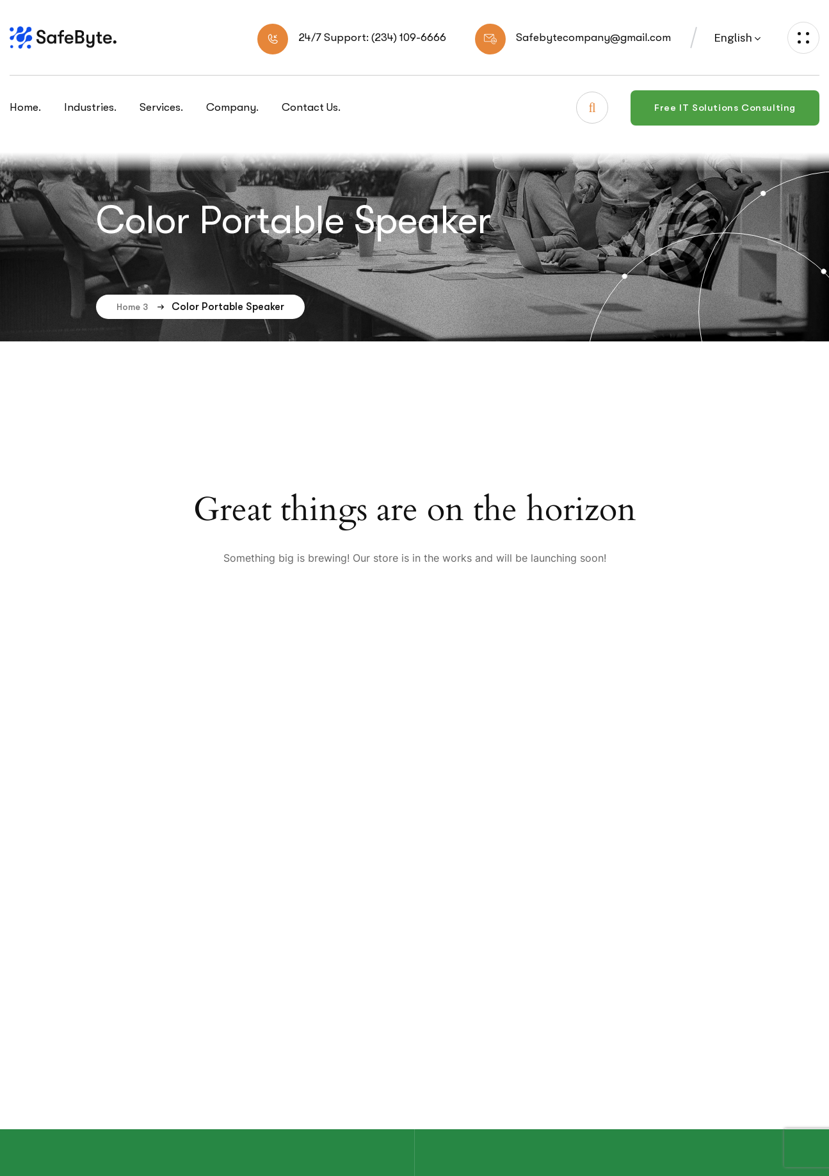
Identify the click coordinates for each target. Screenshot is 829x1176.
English (733, 37)
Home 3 (141, 307)
